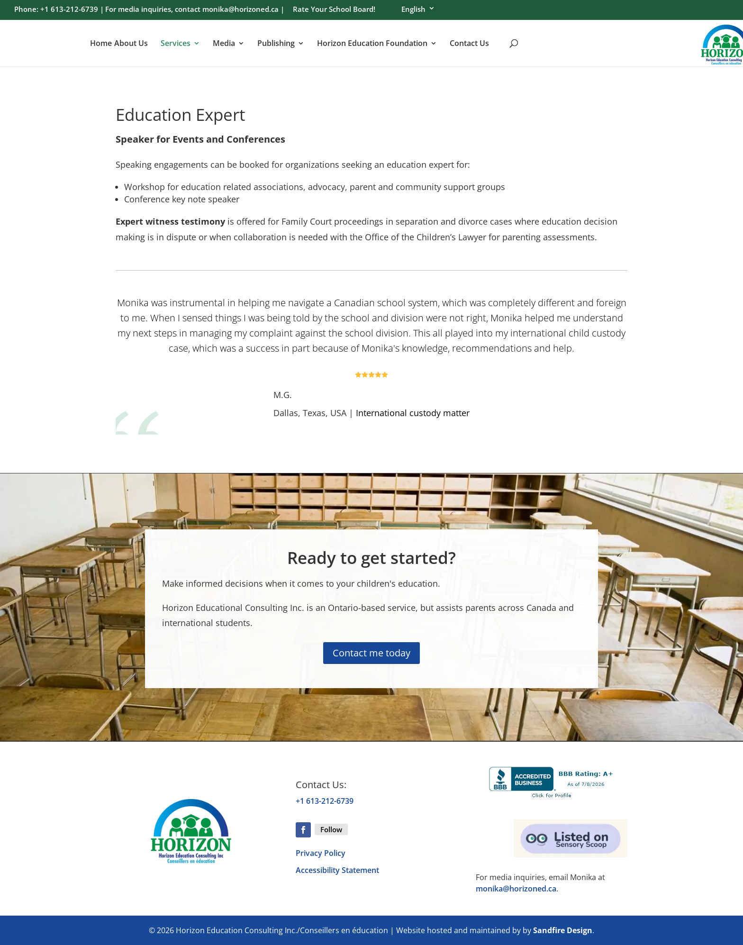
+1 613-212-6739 (324, 801)
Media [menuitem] (224, 43)
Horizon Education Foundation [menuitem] (372, 43)
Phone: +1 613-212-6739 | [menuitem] (59, 10)
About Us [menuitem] (131, 43)
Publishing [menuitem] (276, 43)
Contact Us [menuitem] (469, 43)
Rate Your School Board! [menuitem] (334, 10)
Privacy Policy (320, 853)
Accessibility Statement (337, 870)
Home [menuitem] (101, 43)
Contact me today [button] (371, 652)
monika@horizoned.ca (516, 888)
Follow (331, 829)
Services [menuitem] (175, 43)
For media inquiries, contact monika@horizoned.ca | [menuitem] (194, 10)
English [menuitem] (413, 9)
